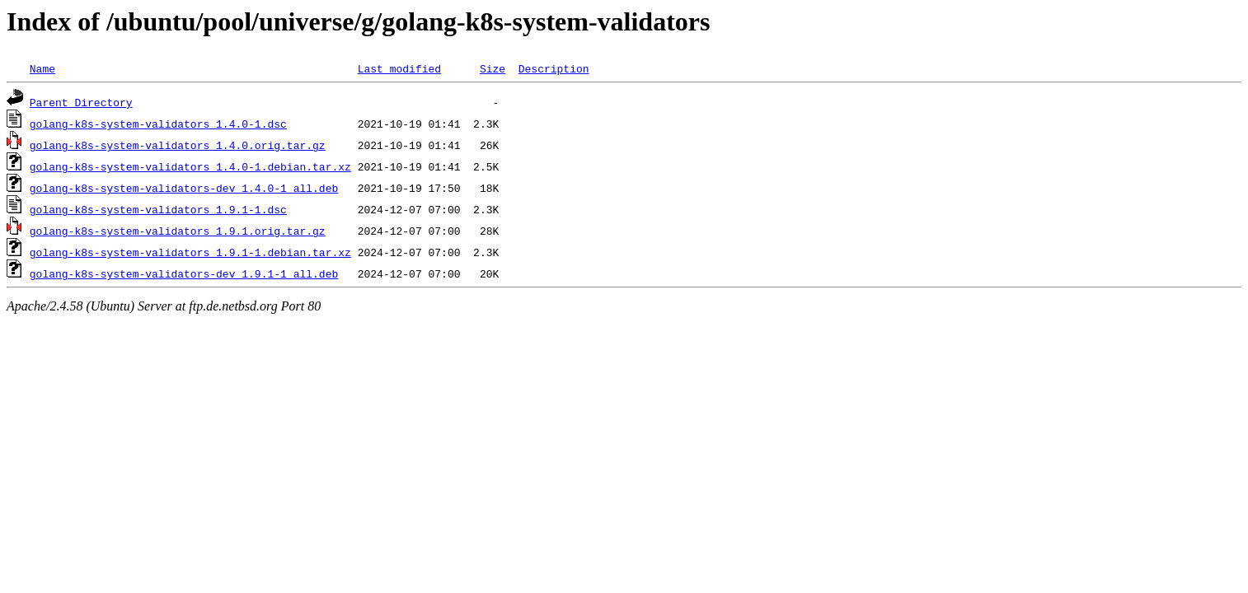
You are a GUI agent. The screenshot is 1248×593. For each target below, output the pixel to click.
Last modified (399, 68)
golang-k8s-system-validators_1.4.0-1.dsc (158, 123)
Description (553, 68)
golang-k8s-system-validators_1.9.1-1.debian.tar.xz (190, 252)
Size (492, 68)
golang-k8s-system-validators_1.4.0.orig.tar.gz (178, 145)
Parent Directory (81, 102)
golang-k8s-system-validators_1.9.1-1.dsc (158, 209)
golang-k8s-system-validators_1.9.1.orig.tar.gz (178, 230)
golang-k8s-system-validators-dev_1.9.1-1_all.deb (184, 273)
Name (42, 68)
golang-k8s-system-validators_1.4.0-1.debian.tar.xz (190, 166)
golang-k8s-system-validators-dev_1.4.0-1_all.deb (184, 187)
